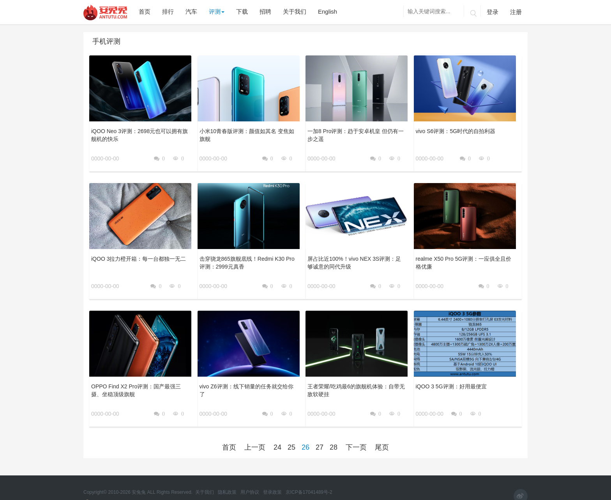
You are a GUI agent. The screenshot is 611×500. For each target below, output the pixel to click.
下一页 (356, 426)
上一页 (254, 426)
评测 (216, 11)
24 (277, 426)
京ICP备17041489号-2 (309, 480)
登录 (492, 12)
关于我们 (205, 480)
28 (333, 426)
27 (319, 426)
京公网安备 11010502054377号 (120, 491)
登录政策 (273, 480)
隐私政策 (228, 480)
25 (291, 426)
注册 (516, 12)
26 (305, 426)
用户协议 (250, 480)
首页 (229, 426)
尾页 (382, 426)
